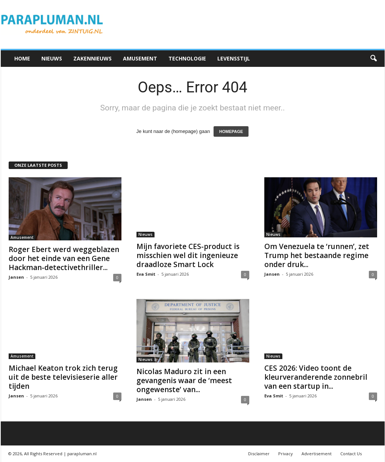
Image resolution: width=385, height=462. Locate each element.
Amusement (140, 58)
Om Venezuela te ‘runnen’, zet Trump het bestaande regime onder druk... (316, 255)
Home (22, 58)
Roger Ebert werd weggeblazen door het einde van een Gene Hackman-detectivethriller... (64, 258)
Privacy (285, 453)
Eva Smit (145, 274)
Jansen (16, 277)
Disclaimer (259, 453)
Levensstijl (233, 58)
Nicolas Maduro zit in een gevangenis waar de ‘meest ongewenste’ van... (184, 380)
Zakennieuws (92, 58)
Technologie (187, 58)
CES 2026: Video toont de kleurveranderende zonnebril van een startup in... (315, 377)
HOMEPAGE (231, 131)
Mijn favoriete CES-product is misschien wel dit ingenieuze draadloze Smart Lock (187, 255)
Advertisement (317, 453)
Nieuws (51, 58)
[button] (373, 58)
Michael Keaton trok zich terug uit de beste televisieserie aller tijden (63, 377)
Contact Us (351, 453)
